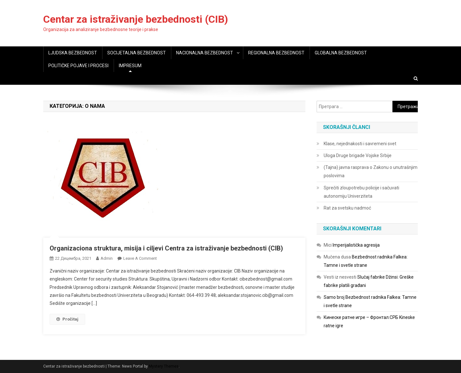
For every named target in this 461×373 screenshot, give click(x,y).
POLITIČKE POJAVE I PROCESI (78, 65)
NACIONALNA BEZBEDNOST (204, 52)
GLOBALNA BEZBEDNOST (341, 52)
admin (107, 258)
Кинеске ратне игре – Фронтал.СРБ (361, 317)
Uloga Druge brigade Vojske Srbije (358, 155)
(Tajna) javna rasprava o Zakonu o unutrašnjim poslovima (370, 171)
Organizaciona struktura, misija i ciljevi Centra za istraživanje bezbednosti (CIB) (166, 248)
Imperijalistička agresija (356, 245)
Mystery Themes (164, 366)
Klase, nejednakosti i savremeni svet (360, 143)
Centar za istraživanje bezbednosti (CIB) (135, 19)
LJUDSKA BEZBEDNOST (72, 52)
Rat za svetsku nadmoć (347, 207)
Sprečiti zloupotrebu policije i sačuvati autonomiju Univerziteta (361, 192)
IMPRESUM (130, 65)
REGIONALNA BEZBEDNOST (276, 52)
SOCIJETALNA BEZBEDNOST (136, 52)
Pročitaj (67, 319)
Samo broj (334, 297)
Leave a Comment (140, 258)
